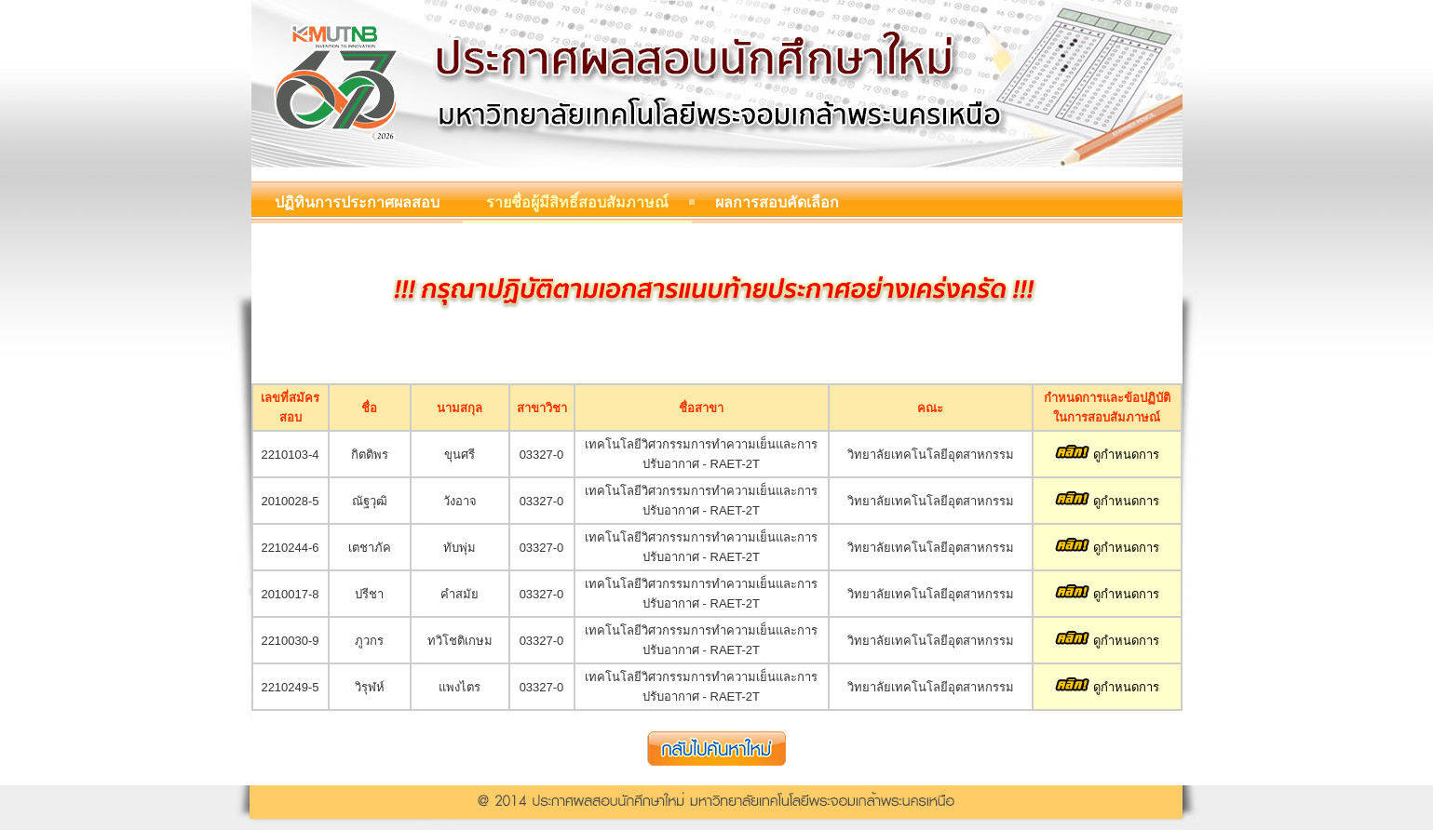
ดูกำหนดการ (1106, 455)
